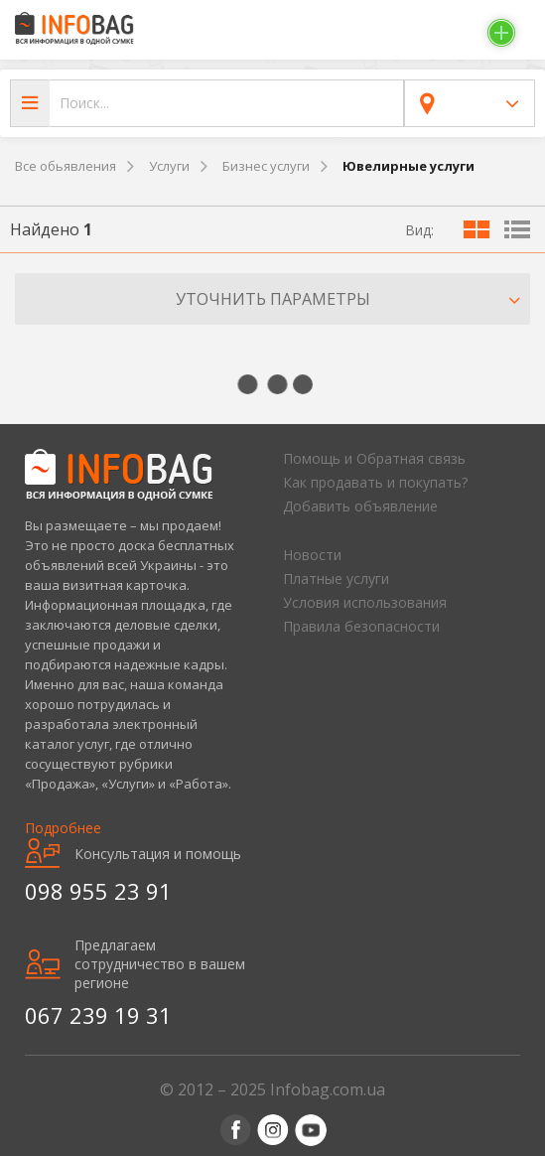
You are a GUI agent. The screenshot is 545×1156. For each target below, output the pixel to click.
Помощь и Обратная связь (374, 458)
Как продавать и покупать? (375, 482)
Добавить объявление (360, 506)
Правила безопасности (361, 626)
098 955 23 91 (98, 891)
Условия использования (365, 602)
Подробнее (63, 827)
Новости (312, 554)
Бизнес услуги (266, 166)
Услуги (169, 166)
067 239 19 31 (98, 1015)
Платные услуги (336, 578)
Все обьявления (65, 166)
